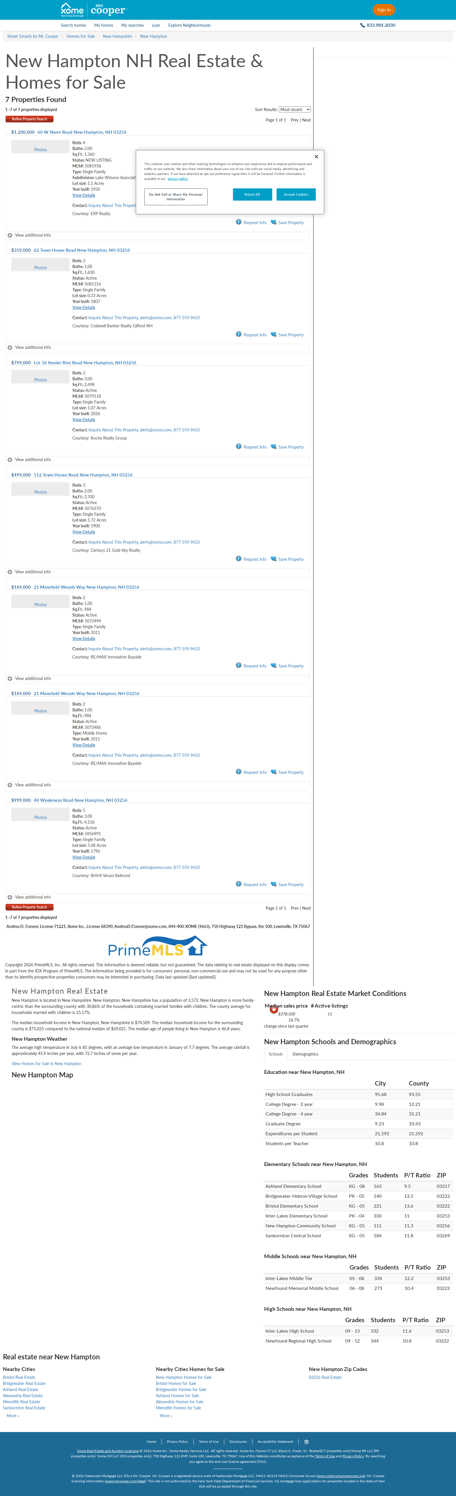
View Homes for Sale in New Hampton (46, 1063)
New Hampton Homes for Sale (183, 1377)
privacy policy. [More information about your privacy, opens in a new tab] (178, 179)
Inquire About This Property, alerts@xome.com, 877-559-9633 (144, 317)
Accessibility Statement (275, 1441)
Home (151, 1441)
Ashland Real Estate (20, 1389)
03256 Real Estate (325, 1377)
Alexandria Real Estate (22, 1395)
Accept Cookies (296, 194)
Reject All (252, 194)
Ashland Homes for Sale (177, 1395)
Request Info (251, 222)
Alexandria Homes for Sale (179, 1401)
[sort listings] (295, 109)
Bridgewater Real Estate (24, 1383)
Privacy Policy (177, 1441)
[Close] (316, 156)
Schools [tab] (276, 1054)
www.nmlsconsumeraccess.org (341, 1476)
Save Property (287, 222)
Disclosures (238, 1441)
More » (13, 1415)
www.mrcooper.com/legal (125, 1481)
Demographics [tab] (305, 1054)
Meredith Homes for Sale (178, 1407)
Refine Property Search (29, 119)
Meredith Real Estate (21, 1401)
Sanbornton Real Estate (24, 1407)
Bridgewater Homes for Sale (181, 1389)
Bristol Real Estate (19, 1377)
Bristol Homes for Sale (176, 1383)
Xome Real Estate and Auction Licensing (108, 1451)
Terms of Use (209, 1441)
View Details (83, 195)
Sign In (384, 9)
